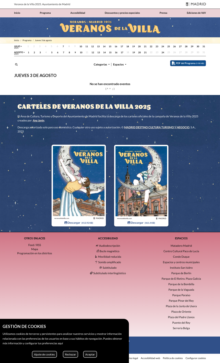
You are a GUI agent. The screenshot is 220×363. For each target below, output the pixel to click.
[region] (64, 341)
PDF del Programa (188, 63)
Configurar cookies (195, 358)
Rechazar (70, 354)
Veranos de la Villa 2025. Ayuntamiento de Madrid (42, 4)
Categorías (101, 64)
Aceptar (90, 354)
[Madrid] (196, 4)
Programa (27, 40)
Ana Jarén (38, 120)
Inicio (16, 40)
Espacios (118, 64)
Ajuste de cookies (44, 354)
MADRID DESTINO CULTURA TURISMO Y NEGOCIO (156, 127)
